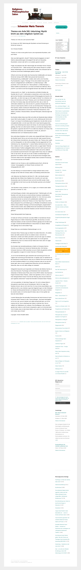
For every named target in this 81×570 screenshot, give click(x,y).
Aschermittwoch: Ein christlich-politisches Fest (61, 445)
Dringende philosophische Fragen (62, 217)
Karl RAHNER (58, 272)
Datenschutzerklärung (60, 484)
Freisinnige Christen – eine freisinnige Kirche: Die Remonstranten (61, 233)
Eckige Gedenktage (59, 222)
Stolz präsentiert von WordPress (19, 561)
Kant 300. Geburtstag (60, 269)
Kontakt (50, 22)
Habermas (57, 240)
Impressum (56, 22)
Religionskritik (58, 325)
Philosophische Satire (60, 322)
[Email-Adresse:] (62, 60)
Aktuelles (39, 22)
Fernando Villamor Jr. (26, 562)
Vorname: (57, 384)
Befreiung (57, 167)
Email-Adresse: (58, 392)
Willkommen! (25, 22)
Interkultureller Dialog (60, 246)
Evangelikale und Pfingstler (61, 225)
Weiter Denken (58, 366)
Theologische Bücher (35, 321)
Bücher (45, 22)
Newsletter (33, 22)
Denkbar (57, 199)
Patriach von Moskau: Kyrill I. (61, 306)
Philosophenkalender (59, 311)
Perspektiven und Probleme (61, 309)
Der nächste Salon (59, 211)
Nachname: (57, 388)
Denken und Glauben (25, 321)
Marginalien (57, 292)
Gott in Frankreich (59, 237)
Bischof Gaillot (58, 178)
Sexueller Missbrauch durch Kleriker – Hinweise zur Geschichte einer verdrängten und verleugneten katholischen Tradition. (62, 528)
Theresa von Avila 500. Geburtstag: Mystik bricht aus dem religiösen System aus (29, 32)
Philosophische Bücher (60, 183)
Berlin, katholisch (59, 175)
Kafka (56, 258)
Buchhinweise (58, 180)
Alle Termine (58, 90)
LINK (61, 85)
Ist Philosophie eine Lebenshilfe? (62, 254)
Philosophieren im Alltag (60, 319)
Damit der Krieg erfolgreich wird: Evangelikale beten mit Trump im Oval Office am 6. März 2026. (62, 148)
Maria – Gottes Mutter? (60, 295)
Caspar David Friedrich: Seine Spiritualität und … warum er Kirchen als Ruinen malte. (61, 512)
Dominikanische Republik (60, 214)
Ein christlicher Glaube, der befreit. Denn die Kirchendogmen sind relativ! (62, 135)
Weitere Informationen (60, 80)
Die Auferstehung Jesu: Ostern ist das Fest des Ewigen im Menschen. (62, 503)
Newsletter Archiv (59, 140)
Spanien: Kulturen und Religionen (62, 331)
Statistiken (57, 143)
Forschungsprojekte (59, 228)
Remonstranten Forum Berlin (61, 328)
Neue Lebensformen (59, 298)
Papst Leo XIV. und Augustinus (62, 301)
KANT (56, 266)
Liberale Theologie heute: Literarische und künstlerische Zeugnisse (61, 287)
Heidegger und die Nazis (60, 243)
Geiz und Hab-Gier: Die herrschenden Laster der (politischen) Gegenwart (60, 101)
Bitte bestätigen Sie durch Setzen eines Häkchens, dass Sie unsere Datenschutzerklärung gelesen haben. (62, 399)
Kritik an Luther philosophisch (61, 278)
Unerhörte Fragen (61, 27)
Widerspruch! (58, 368)
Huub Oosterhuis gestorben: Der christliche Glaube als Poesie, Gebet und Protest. (62, 519)
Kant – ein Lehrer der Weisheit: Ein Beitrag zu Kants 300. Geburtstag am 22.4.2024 (62, 551)
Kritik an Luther (58, 275)
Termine (57, 335)
